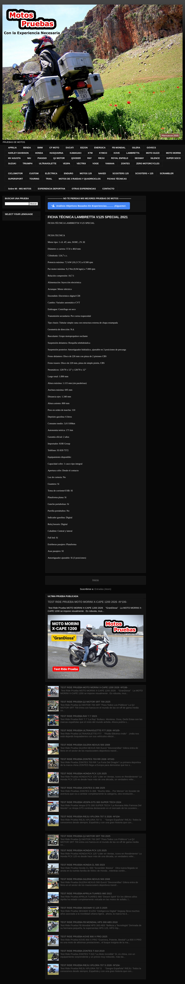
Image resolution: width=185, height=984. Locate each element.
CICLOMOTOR (15, 173)
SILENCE (155, 158)
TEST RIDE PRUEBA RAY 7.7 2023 (78, 716)
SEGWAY (139, 158)
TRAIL (49, 179)
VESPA (66, 163)
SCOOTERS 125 (121, 173)
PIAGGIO (42, 158)
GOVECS (151, 147)
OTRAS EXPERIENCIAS (84, 188)
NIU (29, 158)
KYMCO (103, 153)
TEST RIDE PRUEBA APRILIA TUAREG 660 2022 (86, 893)
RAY (89, 158)
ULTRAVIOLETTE (47, 163)
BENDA (27, 147)
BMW (40, 147)
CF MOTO (54, 147)
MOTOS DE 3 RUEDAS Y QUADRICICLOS (80, 179)
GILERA (136, 147)
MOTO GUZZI (152, 153)
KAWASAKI (75, 153)
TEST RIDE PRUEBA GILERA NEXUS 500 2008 (85, 744)
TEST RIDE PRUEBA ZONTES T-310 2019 (82, 951)
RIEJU (101, 158)
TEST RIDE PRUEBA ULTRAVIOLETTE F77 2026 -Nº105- (90, 730)
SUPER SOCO (173, 158)
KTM (90, 153)
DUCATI (70, 147)
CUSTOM (33, 173)
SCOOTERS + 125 (144, 173)
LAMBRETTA (132, 153)
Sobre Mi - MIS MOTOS (19, 188)
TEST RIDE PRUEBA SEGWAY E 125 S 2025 (83, 907)
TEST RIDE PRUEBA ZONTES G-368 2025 (82, 787)
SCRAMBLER (166, 173)
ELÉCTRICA (51, 173)
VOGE (95, 163)
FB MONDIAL (119, 147)
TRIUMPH (27, 163)
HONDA (39, 153)
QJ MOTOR (59, 158)
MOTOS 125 (86, 173)
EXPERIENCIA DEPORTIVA (51, 188)
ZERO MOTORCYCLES (147, 163)
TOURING (34, 179)
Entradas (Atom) (102, 589)
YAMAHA (109, 163)
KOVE (117, 153)
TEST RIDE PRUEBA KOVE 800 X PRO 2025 (83, 936)
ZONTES (125, 163)
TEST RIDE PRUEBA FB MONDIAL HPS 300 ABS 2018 (88, 922)
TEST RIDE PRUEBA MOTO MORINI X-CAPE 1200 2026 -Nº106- (87, 601)
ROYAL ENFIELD (119, 158)
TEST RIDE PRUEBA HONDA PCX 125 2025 (83, 773)
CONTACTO (108, 188)
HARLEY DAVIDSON (18, 153)
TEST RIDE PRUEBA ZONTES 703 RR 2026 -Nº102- (87, 759)
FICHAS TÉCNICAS (117, 179)
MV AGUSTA (14, 158)
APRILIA (12, 147)
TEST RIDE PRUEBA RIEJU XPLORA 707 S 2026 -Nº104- (90, 816)
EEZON (84, 147)
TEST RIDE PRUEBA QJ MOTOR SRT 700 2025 (85, 701)
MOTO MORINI (173, 153)
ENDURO (68, 173)
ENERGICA (99, 147)
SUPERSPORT (15, 179)
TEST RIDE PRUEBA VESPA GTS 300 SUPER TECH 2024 (90, 802)
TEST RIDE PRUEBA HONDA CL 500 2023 (82, 864)
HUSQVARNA (56, 153)
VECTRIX (81, 163)
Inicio (95, 580)
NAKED (102, 173)
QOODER (76, 158)
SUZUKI (12, 163)
